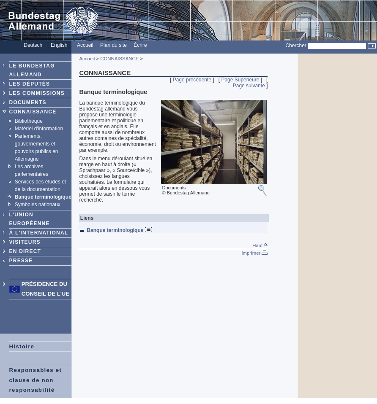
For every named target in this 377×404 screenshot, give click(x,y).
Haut (260, 245)
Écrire (140, 45)
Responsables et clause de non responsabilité (35, 380)
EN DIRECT (25, 251)
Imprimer (254, 253)
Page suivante (249, 86)
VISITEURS (25, 242)
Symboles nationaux (37, 204)
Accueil (87, 58)
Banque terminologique (43, 197)
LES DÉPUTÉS (29, 84)
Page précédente (192, 80)
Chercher (295, 45)
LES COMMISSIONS (37, 93)
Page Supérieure (240, 80)
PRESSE (21, 261)
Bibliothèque (29, 121)
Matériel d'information (39, 129)
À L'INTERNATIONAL (38, 233)
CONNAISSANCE (33, 112)
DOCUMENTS (27, 102)
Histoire (22, 346)
